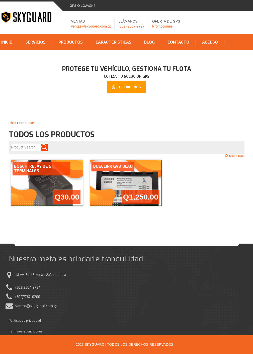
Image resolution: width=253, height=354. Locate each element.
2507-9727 (31, 288)
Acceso (210, 42)
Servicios (35, 42)
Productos (70, 42)
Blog (149, 42)
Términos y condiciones (26, 331)
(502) (19, 288)
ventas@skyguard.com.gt (91, 26)
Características (113, 42)
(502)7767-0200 (27, 297)
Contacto (178, 42)
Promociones (162, 26)
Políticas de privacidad (25, 321)
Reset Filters (236, 155)
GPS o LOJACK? (82, 6)
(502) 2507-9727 (131, 26)
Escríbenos (126, 87)
